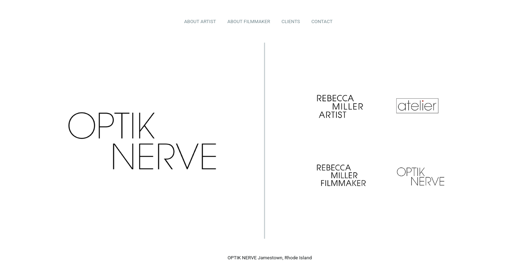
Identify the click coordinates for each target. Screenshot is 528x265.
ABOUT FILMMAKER (248, 21)
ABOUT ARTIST (200, 21)
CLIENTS (290, 21)
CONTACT (321, 21)
